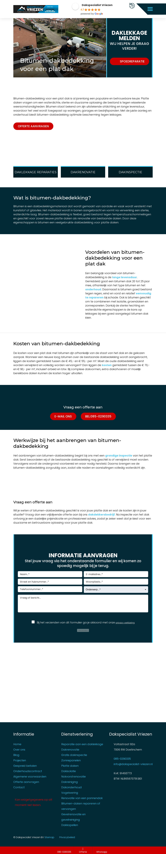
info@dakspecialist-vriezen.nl (133, 764)
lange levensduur (124, 277)
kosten (107, 365)
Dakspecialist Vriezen (97, 5)
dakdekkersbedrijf (101, 514)
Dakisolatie (68, 771)
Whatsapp (101, 850)
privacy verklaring (125, 622)
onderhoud (93, 289)
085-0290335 (64, 850)
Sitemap (54, 837)
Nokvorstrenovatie (73, 776)
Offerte (83, 850)
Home (17, 744)
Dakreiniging (69, 781)
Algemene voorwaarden (29, 776)
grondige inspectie (118, 455)
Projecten (19, 760)
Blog (16, 755)
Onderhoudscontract (27, 771)
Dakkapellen (69, 825)
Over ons (19, 749)
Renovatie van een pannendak (82, 798)
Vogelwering (69, 792)
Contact (19, 787)
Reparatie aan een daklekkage (82, 744)
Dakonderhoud (71, 787)
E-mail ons (63, 416)
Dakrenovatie (70, 749)
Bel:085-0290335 (98, 416)
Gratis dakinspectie (74, 755)
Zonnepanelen (71, 760)
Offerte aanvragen (33, 126)
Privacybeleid (71, 837)
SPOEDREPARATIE (132, 61)
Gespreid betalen (25, 765)
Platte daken (70, 765)
